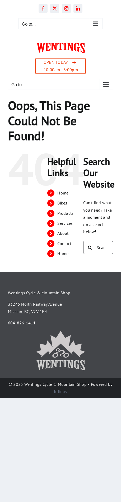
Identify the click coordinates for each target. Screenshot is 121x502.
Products (65, 213)
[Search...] (98, 247)
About (62, 233)
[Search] (89, 247)
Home (62, 193)
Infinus (60, 391)
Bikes (62, 203)
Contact (64, 243)
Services (65, 223)
